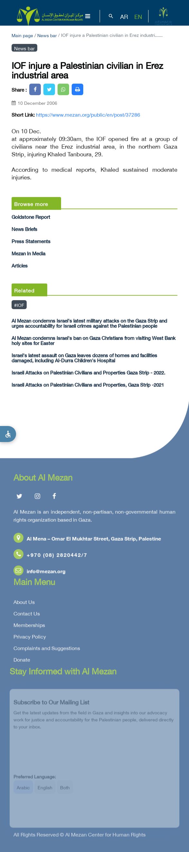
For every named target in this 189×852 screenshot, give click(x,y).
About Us (24, 603)
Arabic (23, 791)
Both (65, 791)
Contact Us (27, 614)
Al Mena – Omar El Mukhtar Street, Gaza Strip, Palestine (87, 540)
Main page (22, 35)
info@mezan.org (40, 572)
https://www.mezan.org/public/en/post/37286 (88, 114)
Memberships (29, 626)
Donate (22, 660)
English (45, 791)
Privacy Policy (30, 637)
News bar (47, 35)
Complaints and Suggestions (47, 649)
